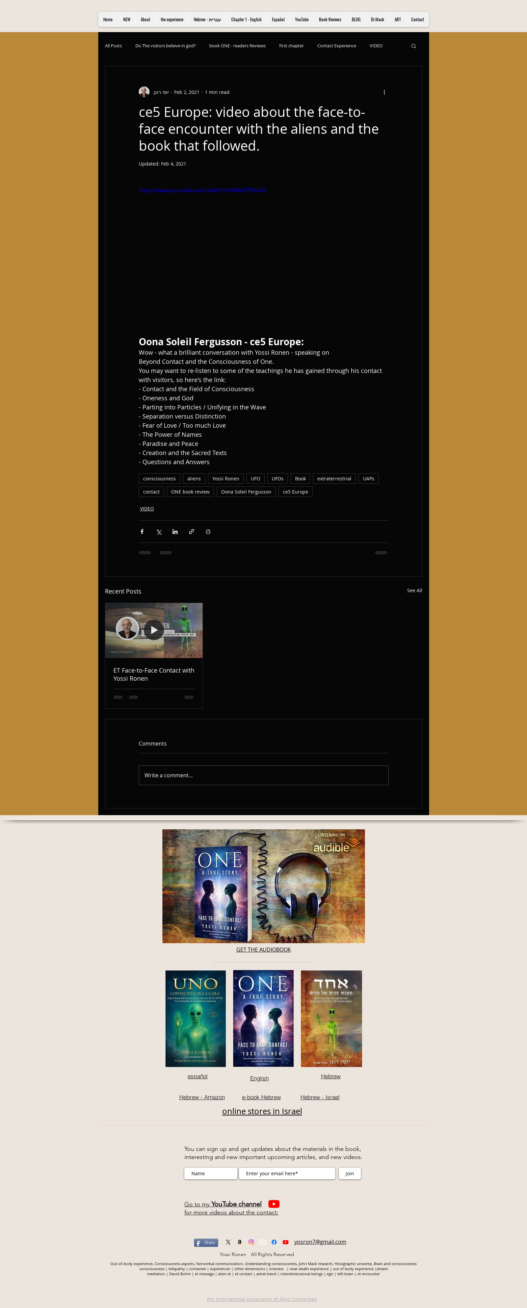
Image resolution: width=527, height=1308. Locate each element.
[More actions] (384, 92)
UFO (255, 478)
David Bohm (180, 1273)
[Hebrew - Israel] (320, 1097)
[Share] (206, 1243)
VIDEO (376, 46)
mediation (156, 1273)
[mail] (262, 1242)
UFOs (278, 478)
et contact (243, 1273)
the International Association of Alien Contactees (262, 1299)
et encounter (369, 1273)
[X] (228, 1242)
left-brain (345, 1273)
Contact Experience (336, 46)
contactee (198, 1268)
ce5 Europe (295, 491)
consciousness (159, 478)
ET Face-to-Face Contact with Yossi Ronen (153, 674)
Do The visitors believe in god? (165, 46)
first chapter (291, 46)
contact (151, 491)
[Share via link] (191, 531)
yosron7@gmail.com (320, 1242)
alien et (224, 1273)
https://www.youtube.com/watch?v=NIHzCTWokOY (202, 190)
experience (320, 1268)
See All (414, 590)
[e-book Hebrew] (261, 1097)
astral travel (266, 1273)
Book (300, 478)
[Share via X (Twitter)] (158, 531)
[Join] (350, 1173)
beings (317, 1273)
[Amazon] (239, 1242)
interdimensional (296, 1273)
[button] (414, 45)
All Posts (113, 46)
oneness (278, 1268)
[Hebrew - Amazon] (202, 1097)
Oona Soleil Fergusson (246, 491)
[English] (259, 1078)
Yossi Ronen (225, 478)
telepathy (177, 1268)
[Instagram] (251, 1242)
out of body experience (353, 1268)
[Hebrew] (331, 1076)
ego (330, 1273)
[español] (197, 1076)
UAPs (368, 478)
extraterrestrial (334, 478)
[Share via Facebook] (142, 531)
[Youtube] (274, 1203)
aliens (194, 478)
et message (204, 1273)
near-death (299, 1268)
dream (382, 1268)
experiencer (220, 1268)
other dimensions (249, 1268)
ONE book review (190, 491)
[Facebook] (274, 1242)
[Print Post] (208, 531)
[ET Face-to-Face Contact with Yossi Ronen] (154, 630)
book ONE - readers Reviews (237, 46)
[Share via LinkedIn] (175, 531)
